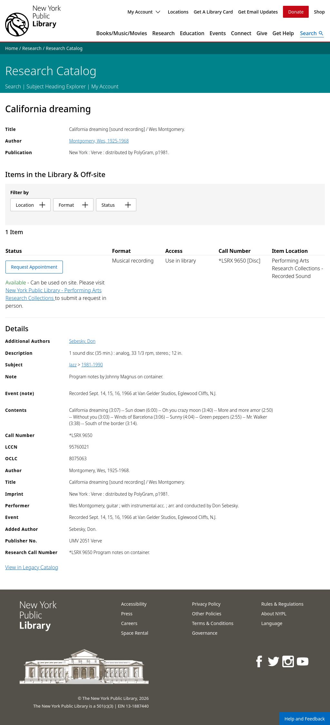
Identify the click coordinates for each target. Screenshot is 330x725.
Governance (205, 633)
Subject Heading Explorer (56, 86)
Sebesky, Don (82, 341)
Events (217, 33)
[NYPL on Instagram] (288, 661)
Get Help (283, 33)
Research (163, 33)
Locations (178, 12)
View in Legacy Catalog (31, 567)
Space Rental (134, 633)
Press (126, 614)
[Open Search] (312, 33)
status (116, 205)
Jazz (72, 365)
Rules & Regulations (282, 604)
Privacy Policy (206, 604)
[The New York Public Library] (33, 20)
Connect (241, 33)
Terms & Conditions (213, 623)
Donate (296, 12)
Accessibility (134, 604)
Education (192, 33)
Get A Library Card (213, 12)
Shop (319, 12)
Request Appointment (34, 267)
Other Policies (206, 614)
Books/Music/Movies (121, 33)
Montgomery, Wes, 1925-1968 (99, 141)
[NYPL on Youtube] (303, 661)
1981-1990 (92, 365)
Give (262, 33)
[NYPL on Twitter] (274, 661)
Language (271, 623)
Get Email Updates (258, 12)
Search (13, 86)
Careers (129, 623)
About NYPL (273, 614)
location (30, 205)
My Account (143, 12)
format (73, 205)
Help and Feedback (305, 719)
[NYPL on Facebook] (259, 661)
